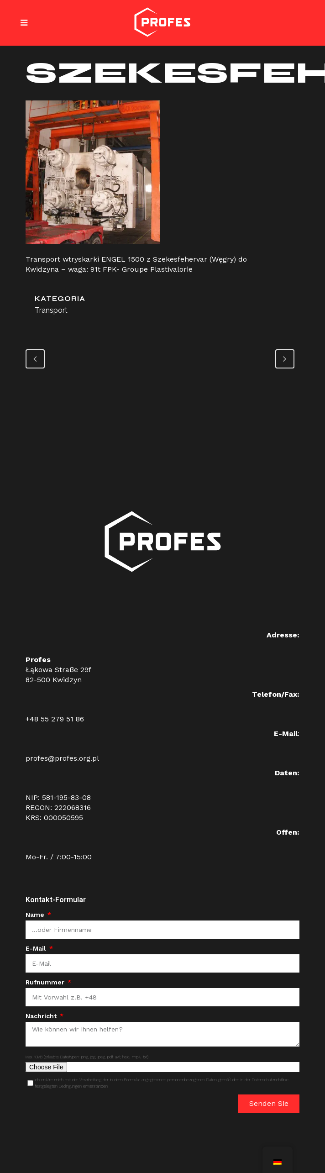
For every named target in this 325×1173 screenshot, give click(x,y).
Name (36, 914)
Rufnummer (46, 982)
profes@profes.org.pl (62, 758)
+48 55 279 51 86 (55, 719)
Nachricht (42, 1016)
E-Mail (37, 948)
